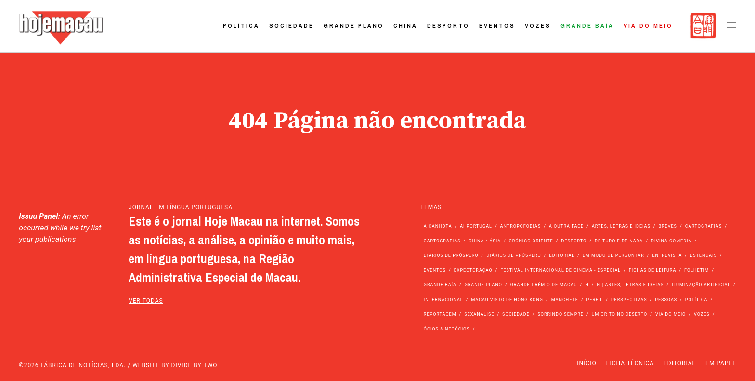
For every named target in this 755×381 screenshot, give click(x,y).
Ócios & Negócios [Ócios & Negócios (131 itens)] (447, 329)
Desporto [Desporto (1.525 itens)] (573, 241)
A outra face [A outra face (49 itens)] (566, 226)
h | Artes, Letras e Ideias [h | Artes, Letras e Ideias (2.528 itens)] (630, 284)
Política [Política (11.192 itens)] (696, 299)
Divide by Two (194, 365)
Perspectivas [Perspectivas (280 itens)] (629, 299)
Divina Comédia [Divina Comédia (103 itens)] (671, 241)
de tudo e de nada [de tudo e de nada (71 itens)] (619, 241)
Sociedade (291, 26)
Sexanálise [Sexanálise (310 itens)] (479, 314)
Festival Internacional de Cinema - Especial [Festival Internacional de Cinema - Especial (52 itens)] (560, 270)
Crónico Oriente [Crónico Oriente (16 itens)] (531, 241)
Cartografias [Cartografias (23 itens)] (442, 241)
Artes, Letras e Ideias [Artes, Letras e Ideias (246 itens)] (621, 226)
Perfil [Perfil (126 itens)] (594, 299)
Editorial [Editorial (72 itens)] (562, 255)
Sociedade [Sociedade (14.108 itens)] (516, 314)
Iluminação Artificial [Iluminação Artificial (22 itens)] (701, 284)
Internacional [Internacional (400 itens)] (443, 299)
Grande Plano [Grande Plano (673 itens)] (483, 284)
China (405, 26)
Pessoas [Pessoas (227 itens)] (666, 299)
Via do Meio (648, 26)
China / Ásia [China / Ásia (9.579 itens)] (485, 241)
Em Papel (720, 363)
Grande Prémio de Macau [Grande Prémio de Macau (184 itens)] (543, 284)
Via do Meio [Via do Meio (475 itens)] (670, 314)
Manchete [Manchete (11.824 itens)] (564, 299)
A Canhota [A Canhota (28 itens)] (438, 226)
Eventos (497, 26)
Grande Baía (587, 26)
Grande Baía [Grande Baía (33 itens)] (440, 284)
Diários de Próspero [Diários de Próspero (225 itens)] (451, 255)
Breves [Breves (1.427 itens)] (668, 226)
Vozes (538, 26)
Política (241, 26)
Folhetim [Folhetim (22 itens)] (696, 270)
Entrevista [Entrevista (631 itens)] (667, 255)
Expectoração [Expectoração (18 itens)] (473, 270)
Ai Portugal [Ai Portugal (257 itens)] (476, 226)
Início (586, 363)
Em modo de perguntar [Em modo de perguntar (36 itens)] (613, 255)
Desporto (448, 26)
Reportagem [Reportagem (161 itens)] (440, 314)
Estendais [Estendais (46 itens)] (703, 255)
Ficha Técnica (630, 363)
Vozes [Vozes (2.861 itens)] (702, 314)
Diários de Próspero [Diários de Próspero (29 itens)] (513, 255)
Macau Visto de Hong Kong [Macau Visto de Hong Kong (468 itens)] (507, 299)
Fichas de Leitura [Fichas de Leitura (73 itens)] (652, 270)
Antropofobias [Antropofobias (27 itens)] (520, 226)
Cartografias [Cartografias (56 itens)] (703, 226)
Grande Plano (354, 26)
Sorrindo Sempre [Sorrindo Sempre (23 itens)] (560, 314)
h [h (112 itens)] (586, 284)
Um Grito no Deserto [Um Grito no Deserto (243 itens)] (620, 314)
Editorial (680, 363)
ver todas (146, 300)
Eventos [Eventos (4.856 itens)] (435, 270)
